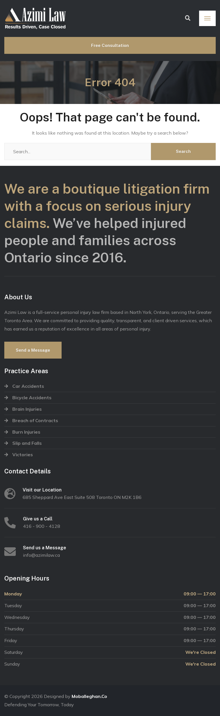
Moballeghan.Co (89, 696)
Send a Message (33, 350)
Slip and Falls (27, 443)
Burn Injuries (26, 432)
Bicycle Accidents (32, 397)
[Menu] (207, 18)
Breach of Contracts (35, 420)
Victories (22, 454)
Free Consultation (110, 45)
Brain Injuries (27, 409)
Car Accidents (28, 386)
